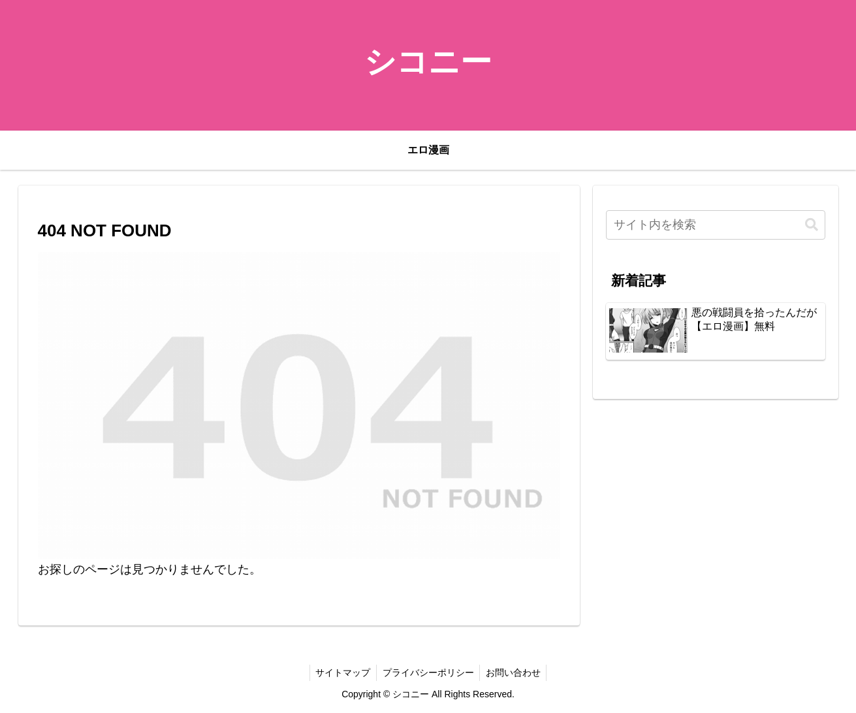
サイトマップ (341, 672)
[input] (715, 225)
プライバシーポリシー (428, 672)
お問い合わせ (515, 672)
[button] (811, 224)
